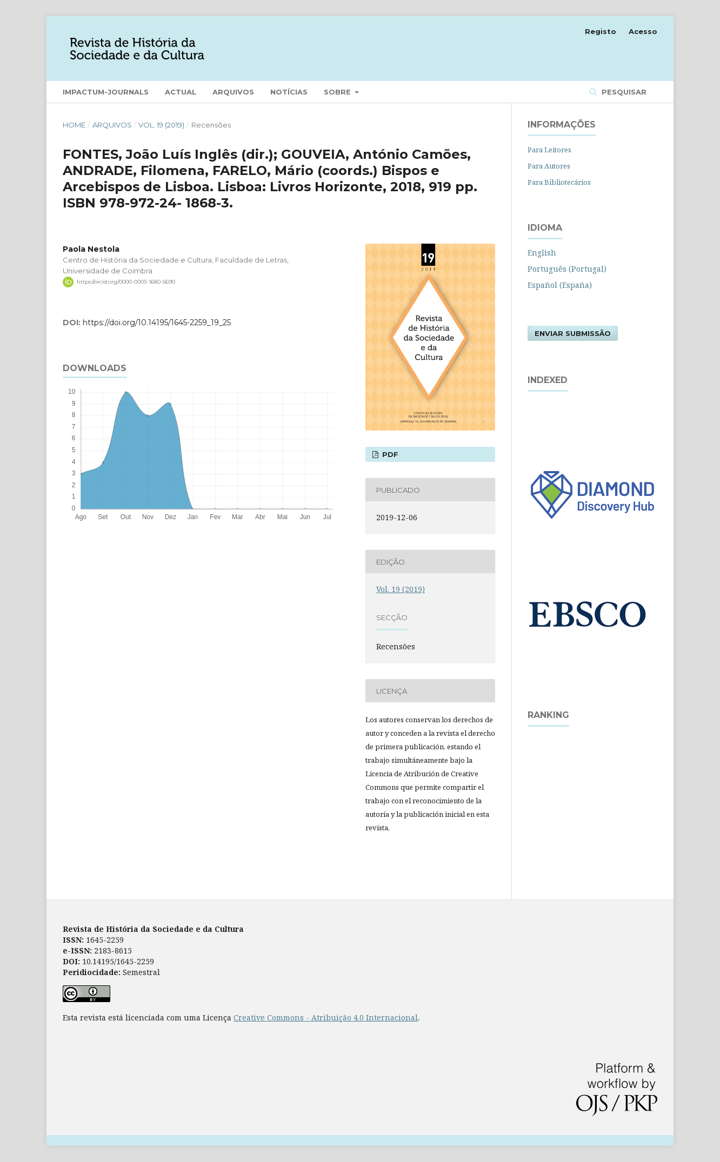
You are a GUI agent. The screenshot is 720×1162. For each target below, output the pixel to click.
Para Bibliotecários (559, 182)
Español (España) (560, 285)
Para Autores (549, 166)
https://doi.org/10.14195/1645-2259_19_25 (157, 322)
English (542, 252)
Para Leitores (549, 150)
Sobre (338, 92)
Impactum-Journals (106, 92)
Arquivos (233, 92)
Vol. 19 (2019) (161, 124)
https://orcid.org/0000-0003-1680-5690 (126, 281)
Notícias (289, 92)
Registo (600, 31)
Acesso (643, 31)
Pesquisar (622, 92)
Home (74, 124)
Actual (180, 92)
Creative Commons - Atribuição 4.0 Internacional (326, 1017)
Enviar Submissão (573, 333)
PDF (389, 454)
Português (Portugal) (567, 269)
